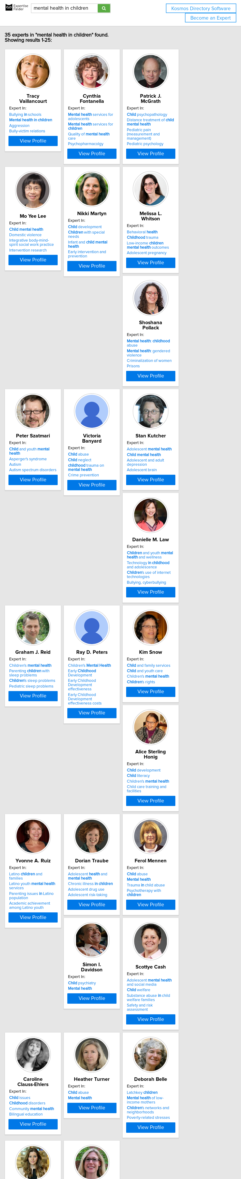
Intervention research (37, 258)
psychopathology (180, 115)
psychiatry (33, 835)
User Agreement (182, 1162)
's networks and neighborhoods (111, 973)
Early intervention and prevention (119, 251)
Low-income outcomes (185, 248)
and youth (116, 355)
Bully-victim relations (37, 131)
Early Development (45, 600)
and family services (111, 595)
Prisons (25, 371)
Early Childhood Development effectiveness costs (45, 618)
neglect (172, 360)
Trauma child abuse (179, 726)
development (106, 235)
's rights (104, 611)
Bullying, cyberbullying (109, 504)
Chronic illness (112, 725)
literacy (171, 600)
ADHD (24, 1086)
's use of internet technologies (111, 496)
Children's (181, 475)
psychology (175, 955)
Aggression (29, 126)
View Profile (49, 153)
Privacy (161, 1162)
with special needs (114, 240)
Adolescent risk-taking (109, 736)
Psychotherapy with (184, 732)
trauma (176, 240)
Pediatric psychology (178, 140)
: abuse (46, 355)
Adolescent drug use (108, 730)
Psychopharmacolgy (107, 140)
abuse (170, 355)
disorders (178, 841)
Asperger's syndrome (108, 360)
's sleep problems (183, 490)
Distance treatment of (183, 122)
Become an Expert (210, 18)
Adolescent (41, 475)
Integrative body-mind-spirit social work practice (43, 250)
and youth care (108, 600)
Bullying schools (35, 115)
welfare (101, 847)
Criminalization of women (41, 366)
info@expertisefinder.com (122, 1162)
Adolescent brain (34, 491)
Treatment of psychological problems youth (184, 963)
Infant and (115, 246)
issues (170, 835)
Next (134, 1138)
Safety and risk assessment (113, 862)
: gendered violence (48, 360)
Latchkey (105, 955)
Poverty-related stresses (111, 980)
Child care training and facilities (187, 611)
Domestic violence (35, 243)
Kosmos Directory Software (201, 8)
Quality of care (115, 134)
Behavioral (175, 235)
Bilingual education (177, 852)
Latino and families (43, 715)
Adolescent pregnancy (180, 255)
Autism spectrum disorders (113, 371)
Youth (177, 971)
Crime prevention (175, 375)
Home (149, 1162)
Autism (96, 366)
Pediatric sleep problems (182, 496)
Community (182, 846)
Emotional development (181, 976)
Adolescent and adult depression (48, 486)
